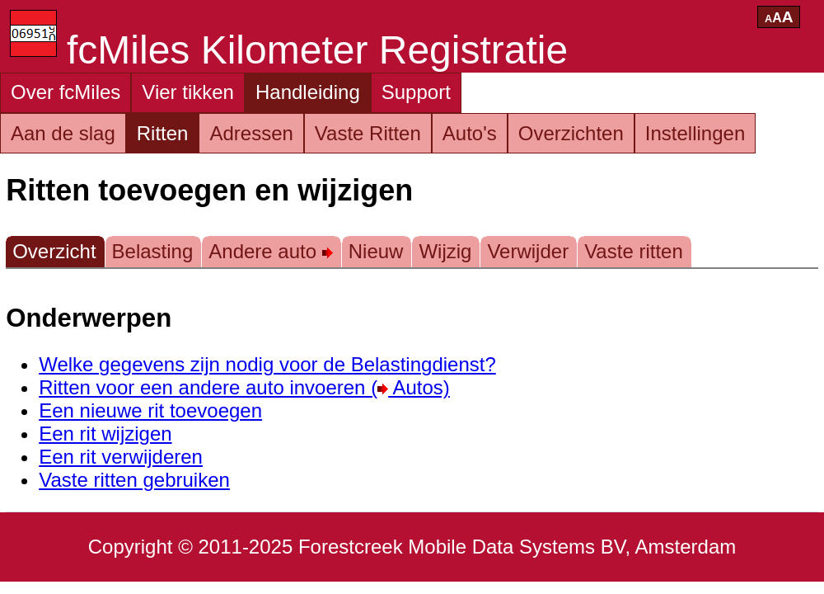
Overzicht (54, 251)
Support (416, 92)
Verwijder (528, 251)
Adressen (251, 133)
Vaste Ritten (368, 133)
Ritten (163, 133)
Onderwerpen (88, 318)
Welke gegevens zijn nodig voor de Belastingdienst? (267, 364)
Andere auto (270, 251)
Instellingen (695, 133)
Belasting (153, 251)
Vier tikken (188, 92)
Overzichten (571, 133)
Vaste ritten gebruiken (134, 480)
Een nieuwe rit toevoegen (150, 410)
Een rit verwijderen (121, 457)
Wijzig (445, 251)
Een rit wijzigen (105, 433)
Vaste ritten (633, 251)
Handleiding (307, 92)
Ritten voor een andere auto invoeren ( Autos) (244, 387)
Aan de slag (63, 133)
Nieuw (376, 251)
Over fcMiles (65, 92)
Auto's (469, 133)
